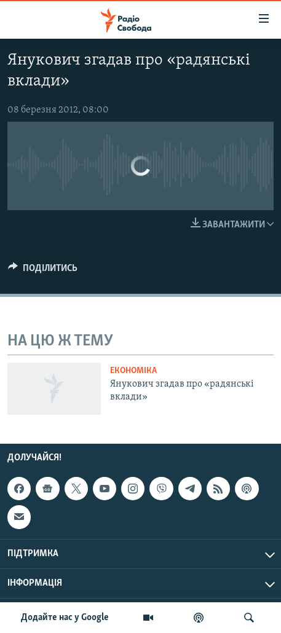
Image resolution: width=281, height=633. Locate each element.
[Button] (42, 271)
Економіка (133, 370)
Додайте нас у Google (65, 618)
